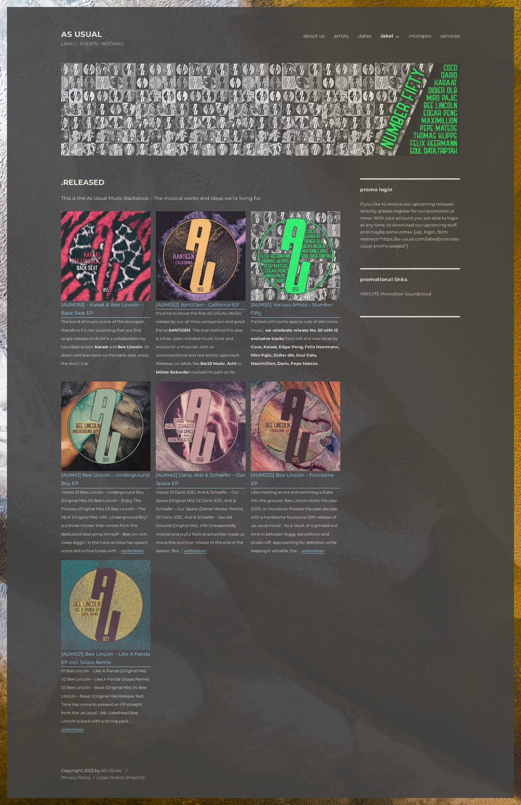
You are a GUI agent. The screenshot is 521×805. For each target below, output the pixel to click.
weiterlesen (132, 550)
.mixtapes (419, 36)
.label (386, 36)
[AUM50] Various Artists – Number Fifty (292, 309)
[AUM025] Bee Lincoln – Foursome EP (292, 479)
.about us (313, 36)
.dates (364, 36)
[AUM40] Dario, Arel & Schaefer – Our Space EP (200, 479)
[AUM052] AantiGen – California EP (197, 305)
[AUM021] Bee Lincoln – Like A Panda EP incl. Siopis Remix (105, 658)
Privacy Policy (76, 777)
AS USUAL (81, 34)
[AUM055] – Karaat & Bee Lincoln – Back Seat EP (102, 309)
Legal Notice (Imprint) (121, 777)
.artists (341, 36)
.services (450, 36)
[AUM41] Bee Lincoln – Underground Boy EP (105, 479)
